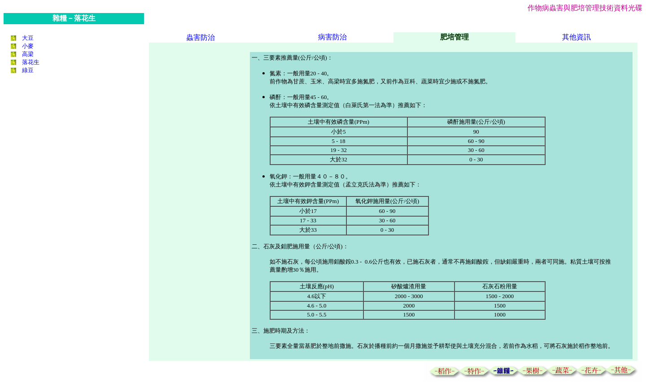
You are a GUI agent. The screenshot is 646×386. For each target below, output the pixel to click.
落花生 (30, 62)
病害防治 (332, 37)
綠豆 (28, 70)
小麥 (28, 46)
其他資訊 (576, 37)
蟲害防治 (200, 37)
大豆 (28, 38)
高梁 (28, 54)
